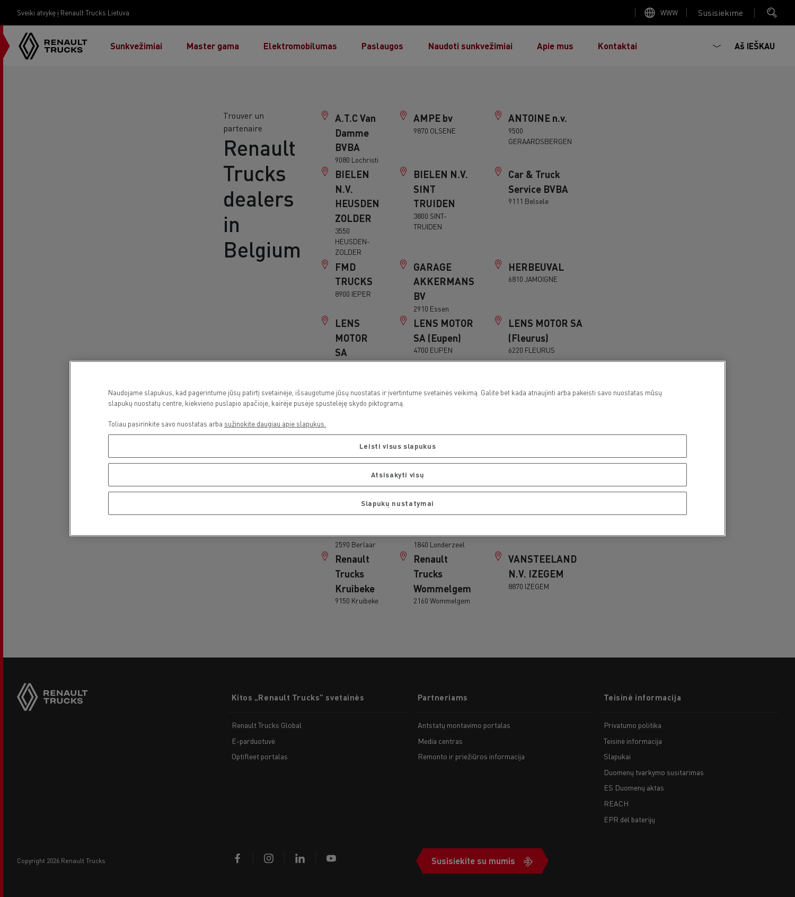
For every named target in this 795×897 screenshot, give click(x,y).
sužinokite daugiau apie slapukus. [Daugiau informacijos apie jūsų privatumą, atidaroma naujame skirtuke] (275, 423)
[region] (397, 448)
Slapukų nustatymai (397, 503)
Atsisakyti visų (398, 474)
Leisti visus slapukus (397, 445)
